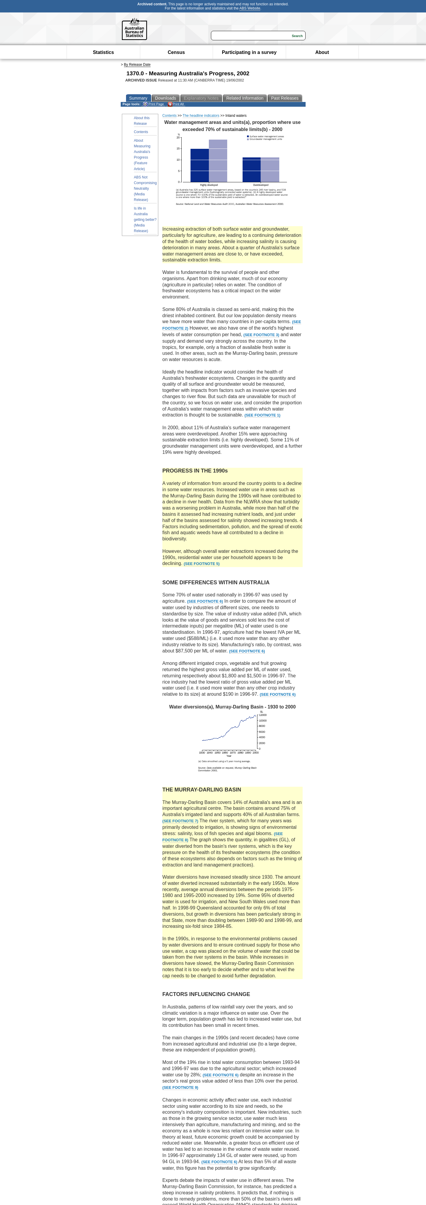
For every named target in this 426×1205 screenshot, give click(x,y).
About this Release (142, 121)
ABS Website (249, 8)
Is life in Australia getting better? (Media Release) (145, 219)
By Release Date (137, 65)
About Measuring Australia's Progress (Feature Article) (142, 154)
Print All (176, 104)
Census (176, 52)
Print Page (153, 104)
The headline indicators (201, 116)
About (322, 52)
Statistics (103, 52)
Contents (141, 132)
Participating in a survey (249, 52)
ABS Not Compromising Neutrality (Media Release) (145, 188)
